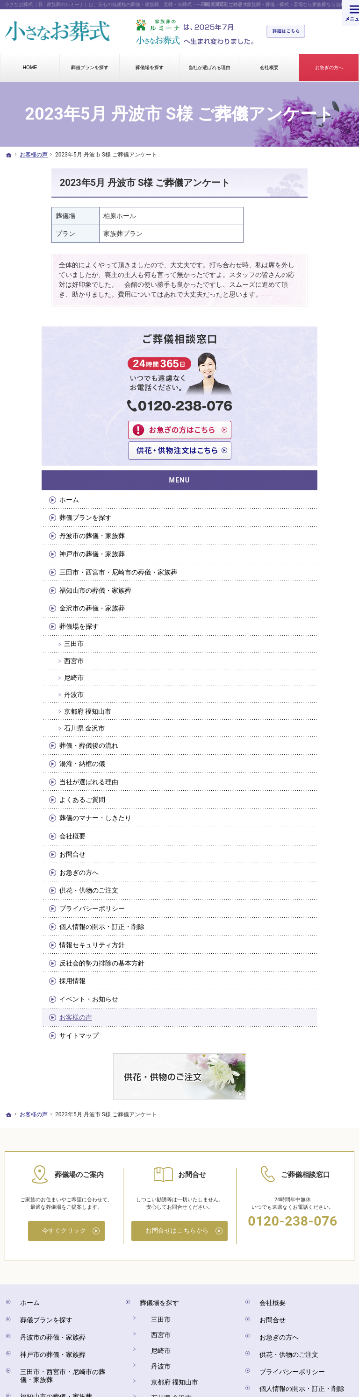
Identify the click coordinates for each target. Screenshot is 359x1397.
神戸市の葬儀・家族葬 (317, 377)
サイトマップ (308, 928)
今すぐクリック (64, 1111)
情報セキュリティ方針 (317, 825)
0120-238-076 (292, 1101)
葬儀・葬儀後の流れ (317, 597)
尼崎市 (303, 529)
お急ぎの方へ (308, 732)
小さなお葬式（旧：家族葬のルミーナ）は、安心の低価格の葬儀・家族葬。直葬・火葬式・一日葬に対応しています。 (128, 4)
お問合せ (301, 714)
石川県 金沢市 (313, 579)
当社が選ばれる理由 (317, 633)
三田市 (303, 495)
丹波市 (303, 546)
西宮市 (303, 512)
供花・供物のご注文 (317, 750)
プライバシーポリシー (314, 772)
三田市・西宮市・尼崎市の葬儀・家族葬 (317, 403)
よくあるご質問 (311, 651)
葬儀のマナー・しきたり (317, 674)
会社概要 (301, 696)
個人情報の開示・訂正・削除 (317, 799)
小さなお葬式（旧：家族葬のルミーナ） (174, 1352)
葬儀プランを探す (314, 328)
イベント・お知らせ (317, 891)
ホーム (298, 310)
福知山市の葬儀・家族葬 (317, 430)
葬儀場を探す (308, 478)
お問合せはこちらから (177, 1111)
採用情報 (301, 873)
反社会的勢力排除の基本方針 (317, 851)
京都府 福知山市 (316, 563)
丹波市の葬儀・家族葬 (317, 351)
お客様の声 (304, 910)
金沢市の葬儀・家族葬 (317, 456)
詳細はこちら (290, 31)
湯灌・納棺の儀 (311, 615)
